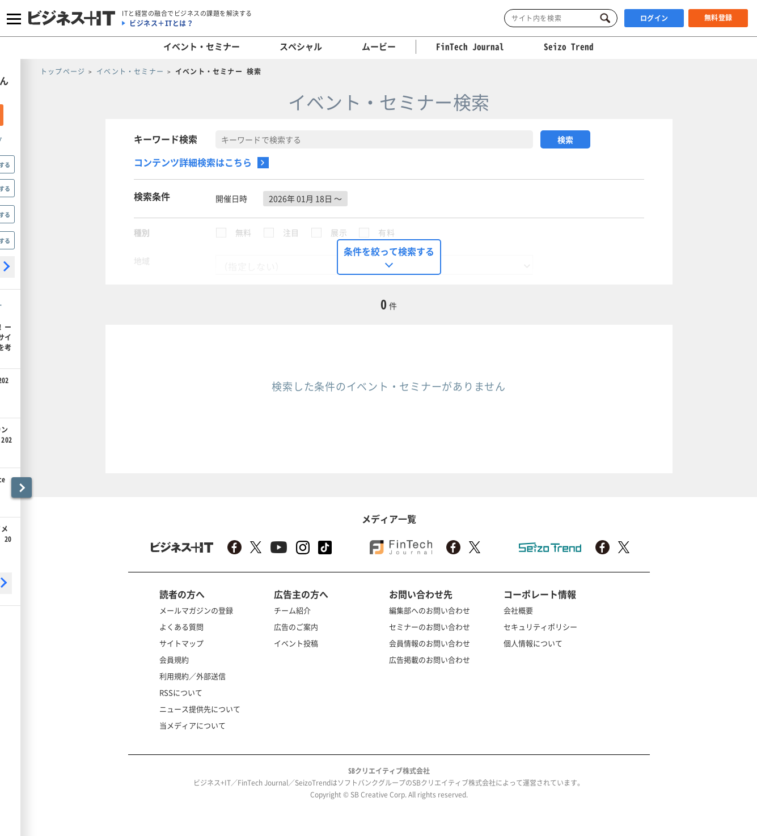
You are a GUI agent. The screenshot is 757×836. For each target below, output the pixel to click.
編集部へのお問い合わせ (429, 610)
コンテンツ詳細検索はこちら (193, 162)
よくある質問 (181, 626)
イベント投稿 (296, 643)
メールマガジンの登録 (196, 610)
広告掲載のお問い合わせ (429, 659)
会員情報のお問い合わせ (429, 643)
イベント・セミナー (201, 46)
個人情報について (533, 643)
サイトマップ (181, 643)
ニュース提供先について (199, 708)
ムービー (379, 46)
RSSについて (180, 692)
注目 (291, 232)
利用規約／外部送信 (192, 676)
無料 (243, 232)
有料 (386, 232)
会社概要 (518, 610)
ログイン (654, 18)
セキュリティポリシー (540, 626)
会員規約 (174, 659)
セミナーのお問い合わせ (429, 626)
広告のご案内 (296, 626)
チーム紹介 (292, 610)
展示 (339, 232)
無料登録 (718, 17)
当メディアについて (192, 725)
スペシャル (301, 46)
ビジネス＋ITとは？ (161, 23)
